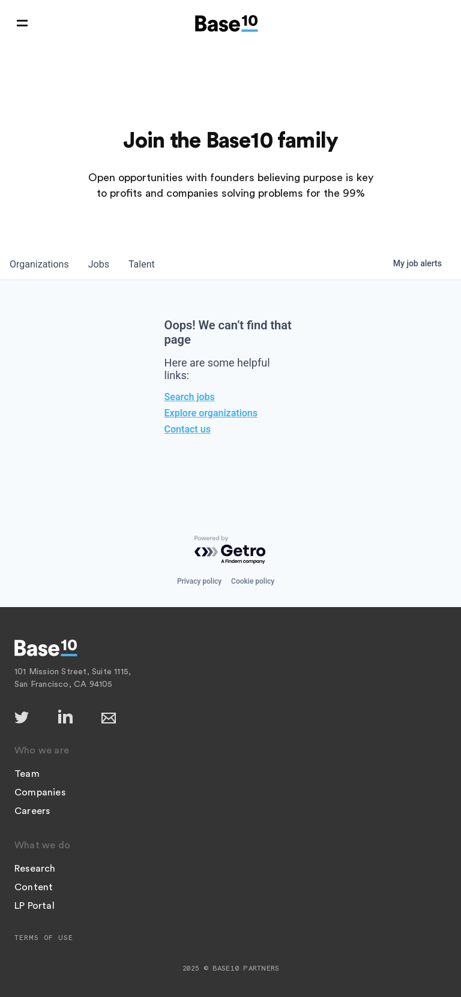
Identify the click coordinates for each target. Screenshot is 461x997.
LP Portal (34, 906)
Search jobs (189, 397)
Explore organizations (211, 413)
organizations (39, 264)
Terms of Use (43, 937)
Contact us (187, 429)
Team (27, 774)
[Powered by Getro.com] (230, 550)
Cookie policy (252, 581)
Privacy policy (199, 581)
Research (35, 868)
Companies (39, 792)
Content (33, 887)
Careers (32, 811)
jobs (98, 264)
